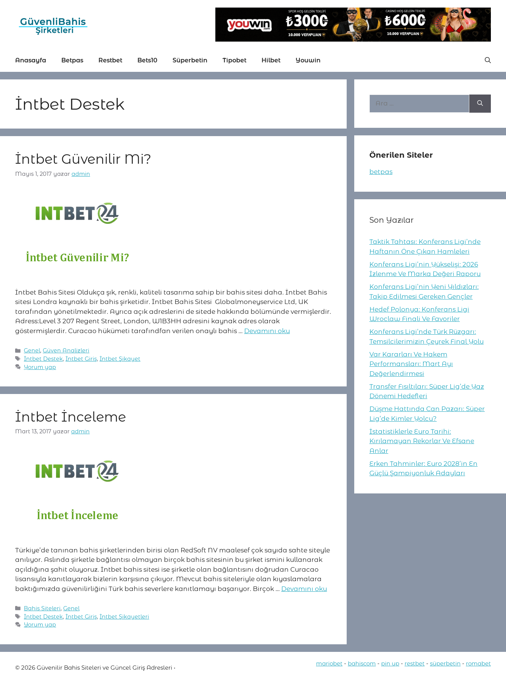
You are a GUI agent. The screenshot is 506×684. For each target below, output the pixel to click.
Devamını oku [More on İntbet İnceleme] (304, 588)
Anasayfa (30, 60)
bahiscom (362, 663)
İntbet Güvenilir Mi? (83, 159)
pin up (390, 663)
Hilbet (271, 60)
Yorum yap (40, 367)
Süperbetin (190, 60)
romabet (478, 663)
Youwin (308, 60)
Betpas (72, 60)
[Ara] (480, 104)
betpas (380, 171)
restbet (415, 663)
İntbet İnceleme (70, 417)
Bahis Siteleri (42, 608)
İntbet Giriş (81, 358)
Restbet (110, 60)
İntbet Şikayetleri (124, 616)
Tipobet (234, 60)
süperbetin (445, 663)
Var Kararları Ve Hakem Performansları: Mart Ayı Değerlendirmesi (411, 364)
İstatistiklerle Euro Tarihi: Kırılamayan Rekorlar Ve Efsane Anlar (421, 441)
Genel (32, 350)
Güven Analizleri (66, 350)
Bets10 (147, 60)
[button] (487, 60)
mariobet (329, 663)
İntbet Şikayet (120, 358)
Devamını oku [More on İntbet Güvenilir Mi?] (267, 331)
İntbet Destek (43, 358)
